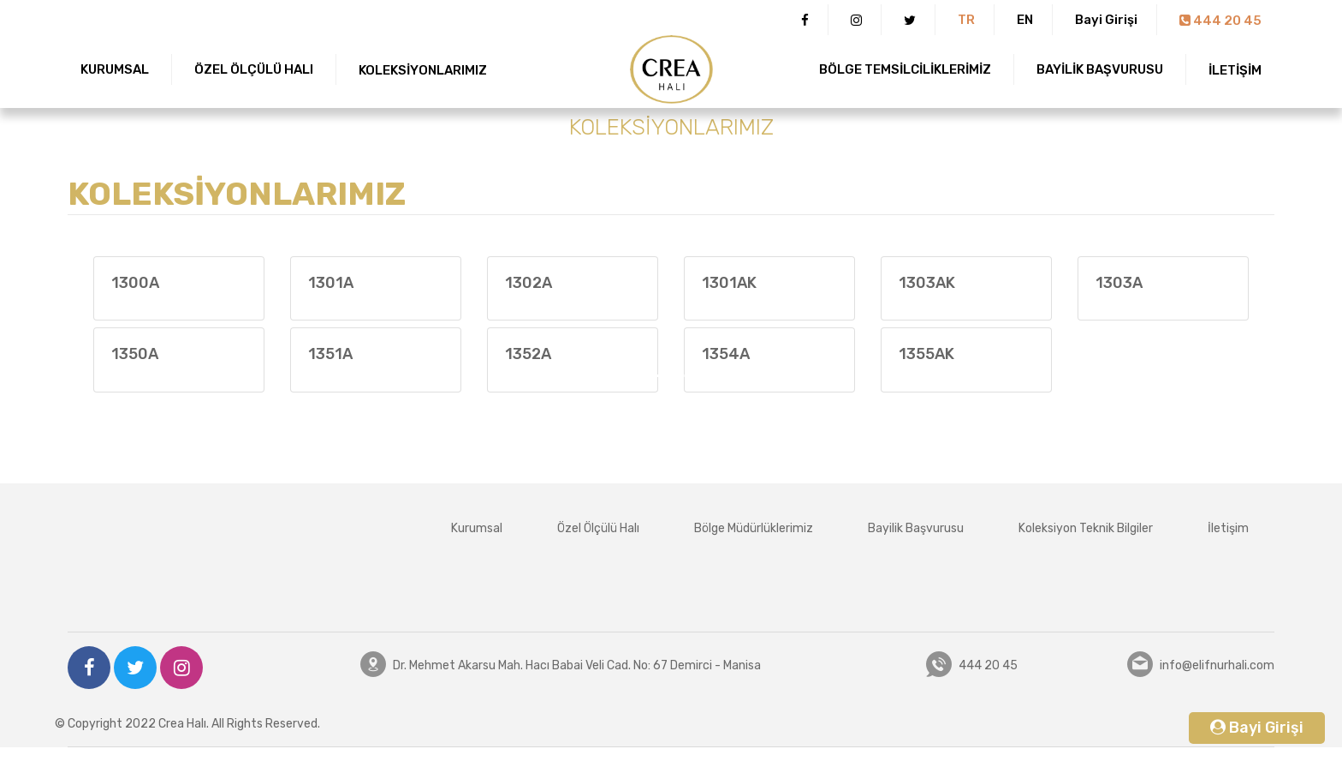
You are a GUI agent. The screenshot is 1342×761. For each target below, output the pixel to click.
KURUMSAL (114, 69)
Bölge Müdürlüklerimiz (753, 528)
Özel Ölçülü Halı (598, 528)
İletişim (1228, 528)
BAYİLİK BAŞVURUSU (1099, 69)
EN (1025, 19)
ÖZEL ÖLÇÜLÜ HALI (253, 69)
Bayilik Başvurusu (916, 528)
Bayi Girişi (1106, 19)
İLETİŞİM (1235, 70)
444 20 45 (1220, 20)
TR (966, 19)
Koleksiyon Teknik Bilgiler (1085, 528)
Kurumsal (476, 528)
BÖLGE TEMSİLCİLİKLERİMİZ (905, 69)
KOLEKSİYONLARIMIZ (423, 70)
